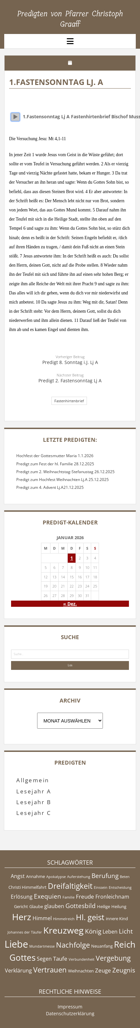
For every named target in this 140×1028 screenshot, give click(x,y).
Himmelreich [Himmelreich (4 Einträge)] (64, 919)
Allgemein (32, 780)
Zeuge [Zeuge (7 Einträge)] (103, 970)
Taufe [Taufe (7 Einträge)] (60, 958)
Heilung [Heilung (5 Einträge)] (118, 906)
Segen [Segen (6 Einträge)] (44, 958)
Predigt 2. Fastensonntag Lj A (70, 380)
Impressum (70, 1006)
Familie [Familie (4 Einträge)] (69, 897)
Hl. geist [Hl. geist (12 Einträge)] (90, 917)
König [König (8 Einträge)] (93, 931)
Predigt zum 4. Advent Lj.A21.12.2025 (50, 487)
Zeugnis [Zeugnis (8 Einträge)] (123, 970)
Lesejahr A (33, 791)
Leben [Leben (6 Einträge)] (110, 931)
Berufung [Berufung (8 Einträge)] (105, 875)
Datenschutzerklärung (70, 1013)
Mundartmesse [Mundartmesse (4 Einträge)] (42, 946)
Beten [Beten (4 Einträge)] (125, 876)
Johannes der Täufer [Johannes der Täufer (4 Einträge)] (24, 932)
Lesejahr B (33, 802)
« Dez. (70, 604)
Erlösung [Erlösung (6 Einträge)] (22, 896)
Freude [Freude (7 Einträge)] (85, 896)
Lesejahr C (33, 813)
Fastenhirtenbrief (69, 400)
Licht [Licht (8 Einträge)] (126, 931)
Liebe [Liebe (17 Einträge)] (16, 944)
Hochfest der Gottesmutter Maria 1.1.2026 (54, 455)
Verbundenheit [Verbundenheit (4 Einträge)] (81, 959)
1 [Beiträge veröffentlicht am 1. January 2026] (71, 558)
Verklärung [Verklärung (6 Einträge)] (18, 970)
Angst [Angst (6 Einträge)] (18, 876)
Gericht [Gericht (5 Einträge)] (21, 906)
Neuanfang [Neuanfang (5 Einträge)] (102, 946)
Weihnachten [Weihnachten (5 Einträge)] (81, 971)
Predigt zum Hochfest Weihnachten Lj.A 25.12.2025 (62, 479)
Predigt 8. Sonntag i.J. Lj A (70, 362)
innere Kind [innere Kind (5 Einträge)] (117, 918)
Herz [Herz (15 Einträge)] (21, 917)
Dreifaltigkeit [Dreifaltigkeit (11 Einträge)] (70, 886)
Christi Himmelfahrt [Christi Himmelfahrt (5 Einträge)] (27, 887)
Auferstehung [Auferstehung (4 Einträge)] (78, 876)
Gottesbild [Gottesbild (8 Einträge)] (80, 906)
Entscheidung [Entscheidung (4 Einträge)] (120, 887)
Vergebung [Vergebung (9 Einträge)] (113, 958)
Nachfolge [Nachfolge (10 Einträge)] (73, 945)
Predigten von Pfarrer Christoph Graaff (70, 18)
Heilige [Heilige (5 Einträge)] (103, 906)
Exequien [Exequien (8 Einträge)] (47, 896)
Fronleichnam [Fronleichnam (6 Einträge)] (112, 896)
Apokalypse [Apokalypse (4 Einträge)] (56, 876)
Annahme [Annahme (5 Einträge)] (35, 876)
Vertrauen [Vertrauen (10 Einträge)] (50, 969)
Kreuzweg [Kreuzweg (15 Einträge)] (63, 930)
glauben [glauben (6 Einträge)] (54, 906)
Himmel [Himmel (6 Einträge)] (42, 918)
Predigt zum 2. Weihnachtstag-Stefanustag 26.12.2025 (65, 471)
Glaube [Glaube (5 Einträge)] (36, 906)
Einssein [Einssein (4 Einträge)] (100, 887)
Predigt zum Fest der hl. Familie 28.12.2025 (55, 464)
